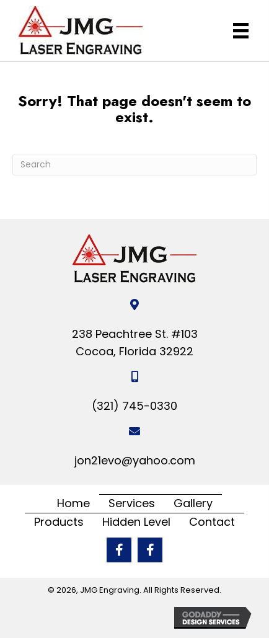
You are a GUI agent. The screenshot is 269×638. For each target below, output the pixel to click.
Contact (212, 521)
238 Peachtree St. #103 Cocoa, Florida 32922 (135, 343)
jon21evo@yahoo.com (134, 460)
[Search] (134, 164)
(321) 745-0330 (134, 406)
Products (59, 521)
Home (73, 503)
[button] (119, 550)
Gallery (193, 503)
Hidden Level (136, 521)
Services (131, 503)
